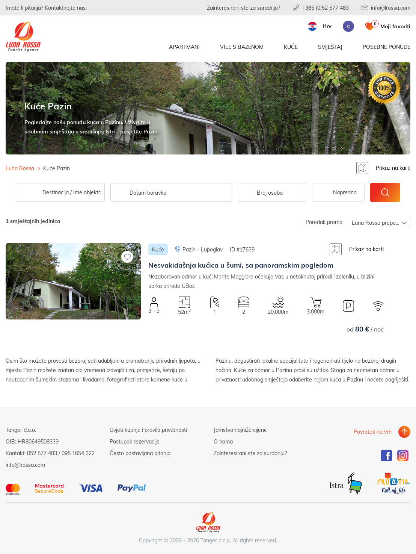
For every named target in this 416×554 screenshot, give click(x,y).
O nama (223, 440)
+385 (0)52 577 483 (325, 7)
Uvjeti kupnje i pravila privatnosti (148, 428)
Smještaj (330, 47)
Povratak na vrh (373, 428)
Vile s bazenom (242, 47)
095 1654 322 (78, 451)
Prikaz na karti (393, 167)
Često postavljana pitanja (140, 451)
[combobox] (272, 191)
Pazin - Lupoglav (202, 247)
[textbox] (272, 191)
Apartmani (184, 47)
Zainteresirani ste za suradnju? (243, 7)
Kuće (291, 47)
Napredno (345, 190)
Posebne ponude (386, 47)
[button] (73, 322)
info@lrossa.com (390, 7)
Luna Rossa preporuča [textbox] (379, 221)
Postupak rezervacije (135, 440)
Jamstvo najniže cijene (240, 428)
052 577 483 (42, 451)
